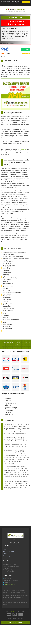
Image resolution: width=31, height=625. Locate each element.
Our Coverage (7, 556)
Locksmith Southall (10, 584)
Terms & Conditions (8, 551)
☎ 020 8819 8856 (15, 622)
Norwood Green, (22, 149)
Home (4, 549)
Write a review (25, 49)
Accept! (26, 1)
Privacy (5, 553)
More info (20, 4)
